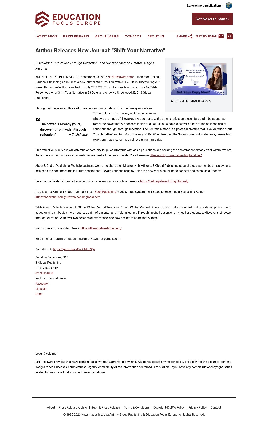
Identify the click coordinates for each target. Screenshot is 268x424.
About (51, 407)
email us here (44, 273)
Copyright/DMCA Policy (168, 407)
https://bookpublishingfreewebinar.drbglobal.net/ (67, 197)
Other (38, 294)
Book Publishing (105, 192)
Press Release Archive (73, 407)
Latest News (46, 36)
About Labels (107, 36)
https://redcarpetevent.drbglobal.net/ (164, 181)
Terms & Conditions (136, 407)
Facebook (41, 283)
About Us (155, 36)
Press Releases (76, 36)
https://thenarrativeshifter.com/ (101, 228)
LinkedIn (41, 288)
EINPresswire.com (121, 77)
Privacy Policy (197, 407)
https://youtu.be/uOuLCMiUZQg (74, 249)
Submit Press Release (105, 407)
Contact (133, 36)
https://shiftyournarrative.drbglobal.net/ (176, 155)
